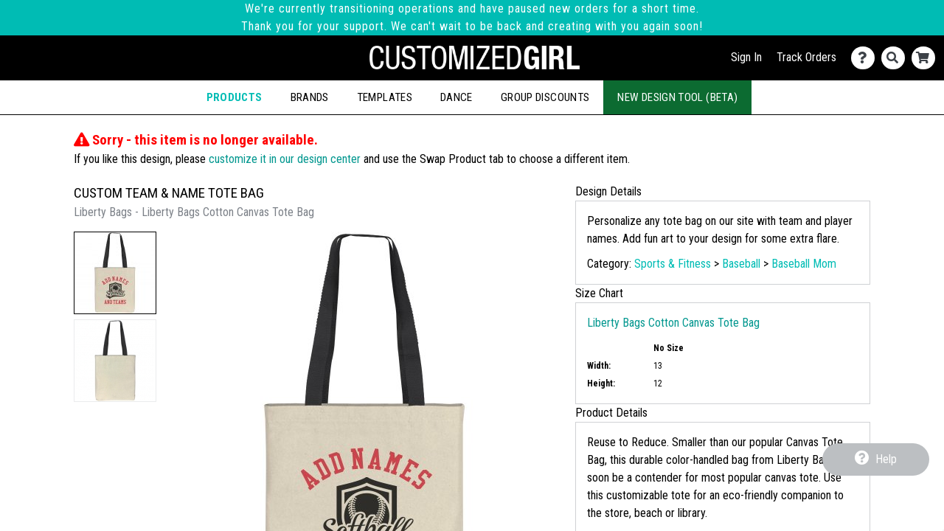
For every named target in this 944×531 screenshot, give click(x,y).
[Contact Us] (866, 57)
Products (234, 97)
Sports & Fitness (672, 264)
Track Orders (806, 57)
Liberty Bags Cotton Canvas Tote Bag (673, 323)
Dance (456, 97)
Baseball (741, 264)
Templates (384, 97)
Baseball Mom (803, 264)
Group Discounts (545, 97)
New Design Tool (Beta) (677, 97)
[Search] (896, 57)
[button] (115, 272)
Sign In (746, 57)
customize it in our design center (285, 159)
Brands (310, 97)
